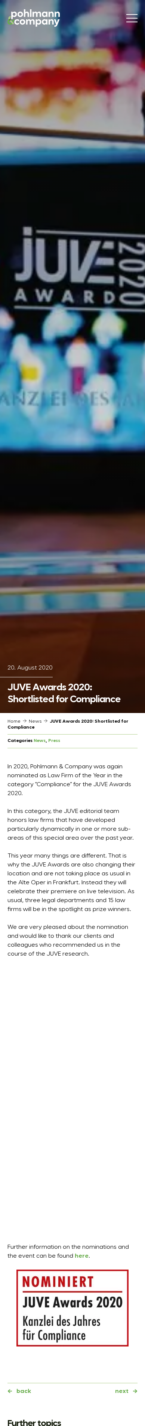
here (82, 1256)
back (23, 1391)
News (35, 721)
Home (14, 721)
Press (54, 741)
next (122, 1391)
